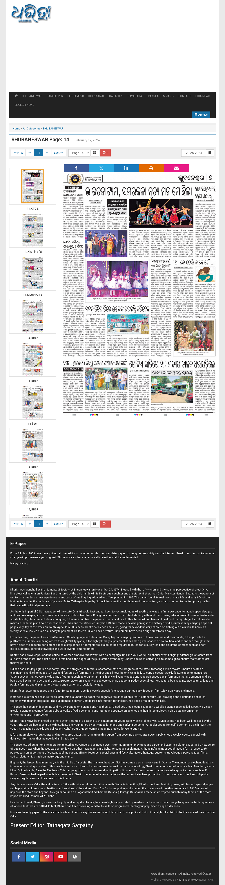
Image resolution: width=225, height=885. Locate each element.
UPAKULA (153, 96)
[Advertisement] (112, 59)
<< (29, 152)
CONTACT (184, 96)
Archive (201, 114)
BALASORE (116, 96)
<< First (18, 152)
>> (47, 152)
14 (38, 152)
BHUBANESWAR (32, 96)
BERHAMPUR (75, 96)
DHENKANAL (96, 96)
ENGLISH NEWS (24, 104)
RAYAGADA (135, 96)
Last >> (58, 152)
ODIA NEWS (202, 96)
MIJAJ (168, 96)
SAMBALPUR (55, 96)
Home (16, 128)
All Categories (31, 128)
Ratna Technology (188, 879)
